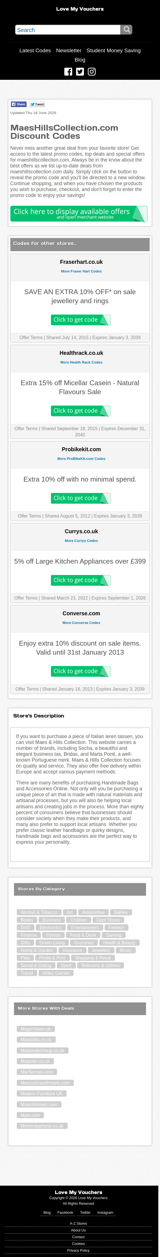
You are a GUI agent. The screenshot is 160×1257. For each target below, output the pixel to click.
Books (27, 920)
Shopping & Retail (93, 958)
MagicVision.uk (36, 1029)
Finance (29, 935)
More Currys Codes (81, 541)
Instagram (105, 1212)
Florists (53, 935)
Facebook (65, 1212)
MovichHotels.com (39, 1104)
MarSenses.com (37, 1072)
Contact (78, 1237)
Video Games (56, 973)
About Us (78, 1230)
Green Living (52, 942)
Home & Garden (37, 950)
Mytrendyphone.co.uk (42, 1126)
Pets (25, 958)
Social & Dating (36, 965)
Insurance (72, 950)
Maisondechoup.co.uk (42, 1050)
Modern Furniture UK (41, 1093)
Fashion (116, 927)
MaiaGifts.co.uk (36, 1039)
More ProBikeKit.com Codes (81, 459)
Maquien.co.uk (35, 1061)
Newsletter (69, 50)
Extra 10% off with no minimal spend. (80, 479)
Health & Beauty (119, 942)
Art (69, 912)
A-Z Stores (78, 1223)
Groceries (83, 942)
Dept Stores (108, 920)
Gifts (25, 942)
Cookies (78, 1244)
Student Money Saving (114, 50)
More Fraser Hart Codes (81, 271)
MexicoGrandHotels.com (45, 1083)
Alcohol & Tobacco (39, 912)
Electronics (51, 927)
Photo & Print (52, 958)
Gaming (113, 935)
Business (52, 920)
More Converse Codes (81, 623)
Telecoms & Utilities (100, 965)
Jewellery (101, 950)
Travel (27, 973)
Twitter (85, 1212)
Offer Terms (31, 337)
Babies (121, 912)
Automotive (93, 912)
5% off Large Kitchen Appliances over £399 (80, 561)
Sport (66, 965)
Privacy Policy (78, 1250)
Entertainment (85, 927)
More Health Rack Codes (81, 362)
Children (78, 920)
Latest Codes (35, 50)
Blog (80, 60)
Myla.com (30, 1115)
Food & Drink (83, 935)
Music (125, 950)
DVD (25, 927)
